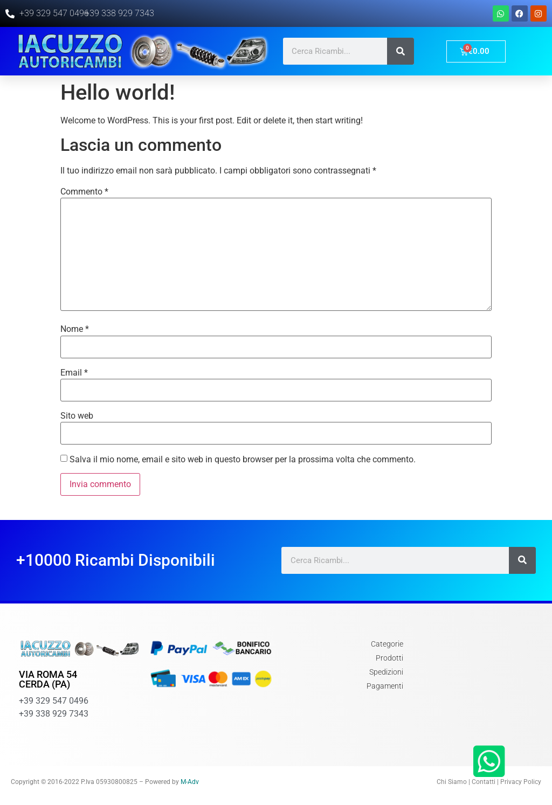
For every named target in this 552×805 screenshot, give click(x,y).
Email (74, 373)
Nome (74, 329)
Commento (84, 192)
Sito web (76, 416)
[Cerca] (400, 51)
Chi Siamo (452, 782)
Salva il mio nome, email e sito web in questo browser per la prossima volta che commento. (243, 459)
